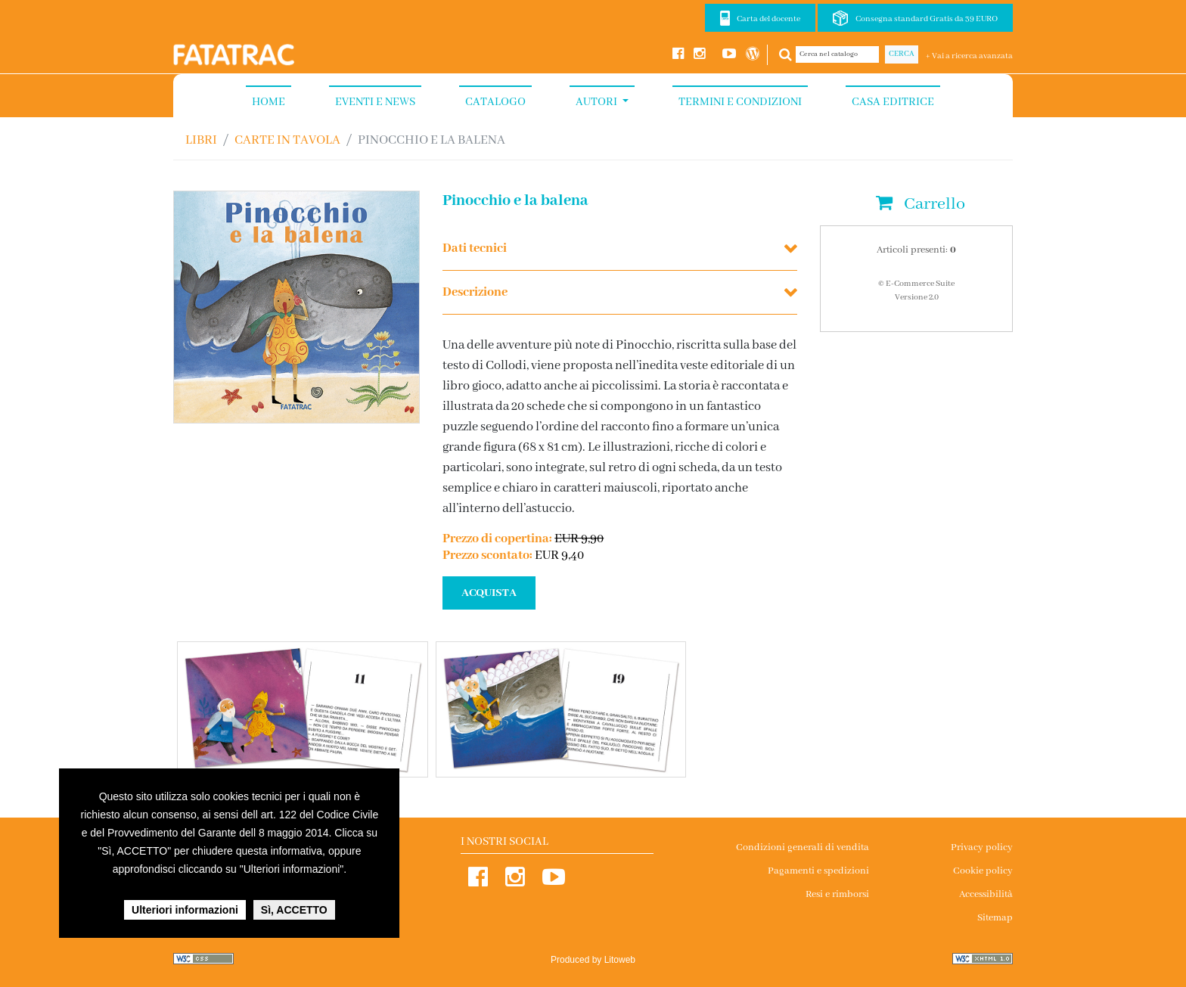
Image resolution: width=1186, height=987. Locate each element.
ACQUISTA (489, 593)
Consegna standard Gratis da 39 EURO (926, 19)
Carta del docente (768, 19)
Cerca (901, 54)
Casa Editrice (893, 102)
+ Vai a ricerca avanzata (969, 56)
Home (268, 102)
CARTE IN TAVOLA (287, 140)
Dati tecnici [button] (474, 248)
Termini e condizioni (740, 102)
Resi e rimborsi (837, 894)
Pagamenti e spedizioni (818, 870)
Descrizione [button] (475, 292)
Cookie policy (983, 870)
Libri (201, 140)
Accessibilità (986, 894)
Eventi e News (375, 102)
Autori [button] (597, 102)
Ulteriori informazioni (185, 910)
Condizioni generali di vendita (802, 847)
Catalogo (495, 102)
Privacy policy (982, 847)
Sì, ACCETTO (294, 910)
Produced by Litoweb (593, 959)
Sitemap (995, 917)
